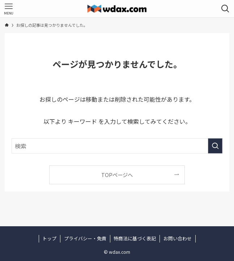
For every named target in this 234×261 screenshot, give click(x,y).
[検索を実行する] (215, 145)
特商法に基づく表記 (135, 238)
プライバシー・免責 (85, 238)
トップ (49, 238)
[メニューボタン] (8, 8)
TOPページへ (117, 174)
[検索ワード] (117, 145)
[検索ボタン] (225, 8)
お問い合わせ (177, 238)
